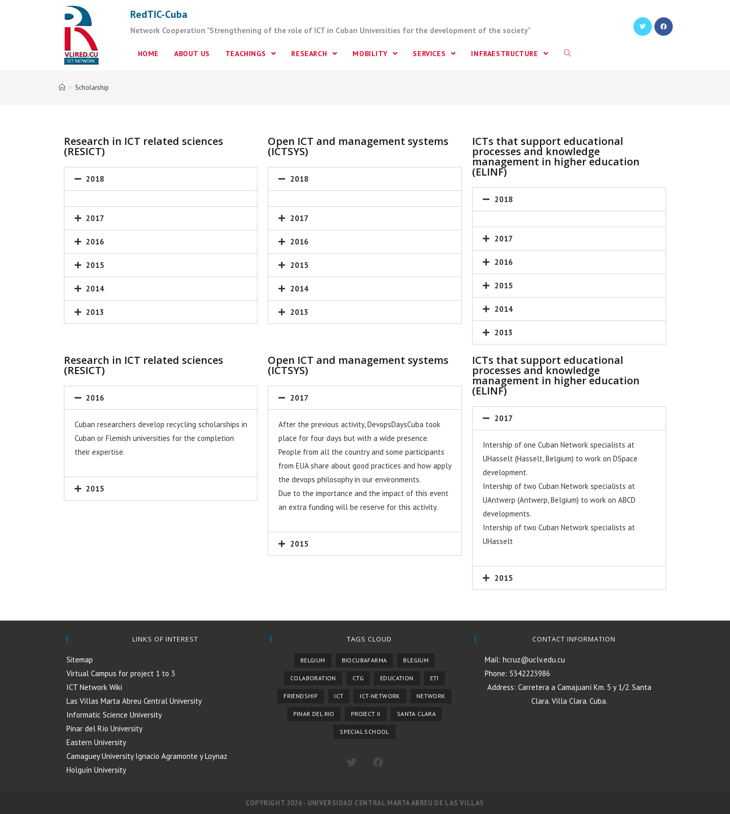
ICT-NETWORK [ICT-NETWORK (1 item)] (379, 696)
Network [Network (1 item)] (430, 696)
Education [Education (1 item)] (397, 678)
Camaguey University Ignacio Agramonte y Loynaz (146, 756)
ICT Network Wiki (94, 687)
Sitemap (79, 659)
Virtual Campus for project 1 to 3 (120, 673)
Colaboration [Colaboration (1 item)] (313, 678)
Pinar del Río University (104, 728)
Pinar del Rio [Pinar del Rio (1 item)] (314, 714)
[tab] (160, 178)
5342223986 (528, 673)
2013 (95, 312)
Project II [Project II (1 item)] (366, 714)
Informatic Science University (114, 715)
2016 (95, 241)
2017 (95, 218)
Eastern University (96, 742)
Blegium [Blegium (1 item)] (416, 660)
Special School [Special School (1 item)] (364, 731)
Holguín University (96, 770)
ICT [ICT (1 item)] (338, 696)
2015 (95, 265)
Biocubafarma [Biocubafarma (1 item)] (364, 660)
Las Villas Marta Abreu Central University (134, 701)
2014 (95, 288)
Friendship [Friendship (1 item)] (301, 696)
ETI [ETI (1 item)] (434, 678)
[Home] (62, 87)
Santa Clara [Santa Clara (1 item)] (416, 714)
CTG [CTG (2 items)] (358, 678)
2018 (95, 179)
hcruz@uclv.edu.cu (533, 659)
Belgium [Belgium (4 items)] (312, 660)
